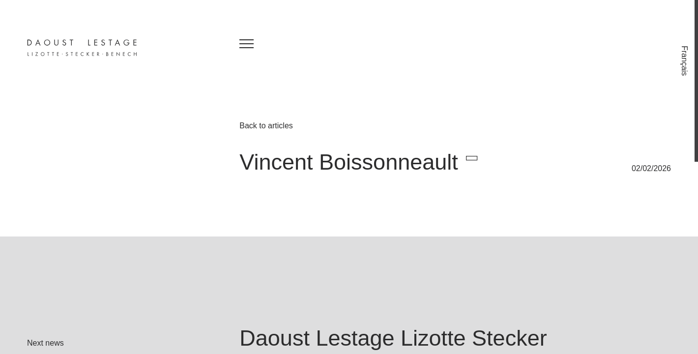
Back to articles (265, 125)
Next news (45, 343)
